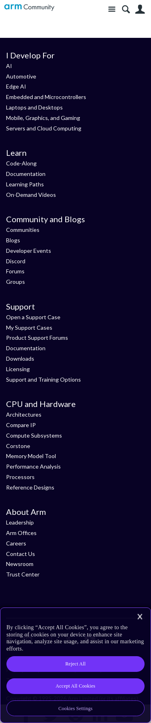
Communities (22, 229)
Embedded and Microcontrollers (46, 96)
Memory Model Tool (31, 455)
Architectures (23, 414)
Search (126, 9)
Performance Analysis (33, 466)
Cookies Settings (75, 708)
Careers (16, 543)
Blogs (13, 240)
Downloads (20, 358)
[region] (75, 665)
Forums (15, 271)
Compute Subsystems (34, 435)
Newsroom (19, 563)
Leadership (20, 522)
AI (9, 65)
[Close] (140, 617)
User (140, 9)
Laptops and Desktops (34, 107)
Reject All (75, 664)
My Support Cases (29, 327)
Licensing (18, 369)
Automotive (21, 76)
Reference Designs (30, 487)
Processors (20, 476)
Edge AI (16, 86)
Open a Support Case (33, 317)
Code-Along (21, 163)
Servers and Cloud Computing (43, 128)
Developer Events (28, 250)
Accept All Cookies (75, 686)
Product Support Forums (37, 337)
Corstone (18, 445)
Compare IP (21, 424)
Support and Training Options (43, 379)
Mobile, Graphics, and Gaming (43, 117)
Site (112, 9)
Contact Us (20, 553)
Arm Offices (21, 532)
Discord (15, 261)
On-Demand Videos (31, 194)
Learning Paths (25, 184)
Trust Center (22, 574)
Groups (15, 281)
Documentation (26, 173)
